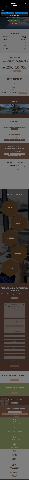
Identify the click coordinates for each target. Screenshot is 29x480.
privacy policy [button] (13, 3)
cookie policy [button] (15, 5)
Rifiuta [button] (8, 12)
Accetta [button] (21, 12)
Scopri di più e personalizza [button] (14, 15)
